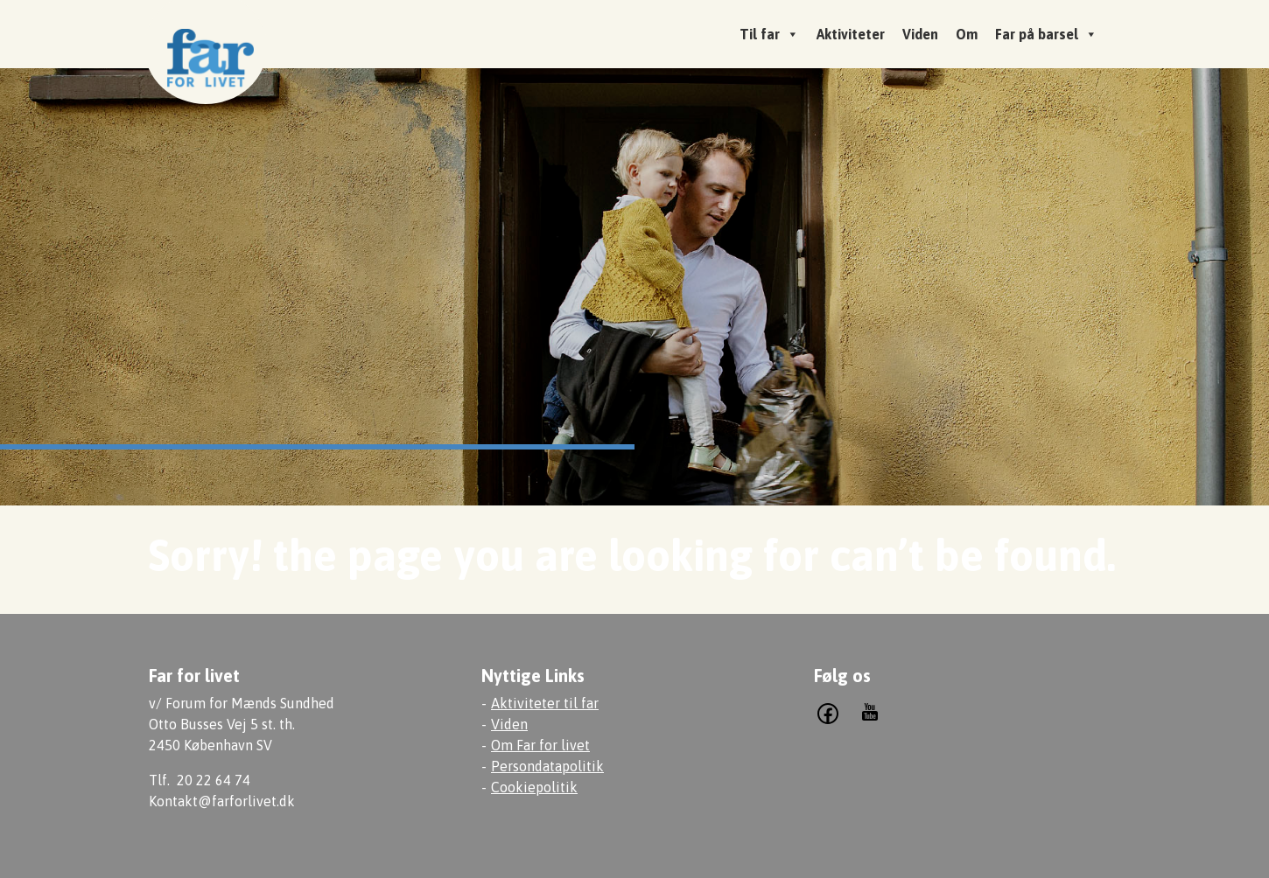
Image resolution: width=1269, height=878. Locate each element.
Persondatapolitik (547, 766)
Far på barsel (1046, 34)
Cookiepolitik (534, 787)
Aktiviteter (851, 34)
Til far (769, 34)
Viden (920, 34)
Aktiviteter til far (545, 703)
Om (967, 34)
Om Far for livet (540, 745)
